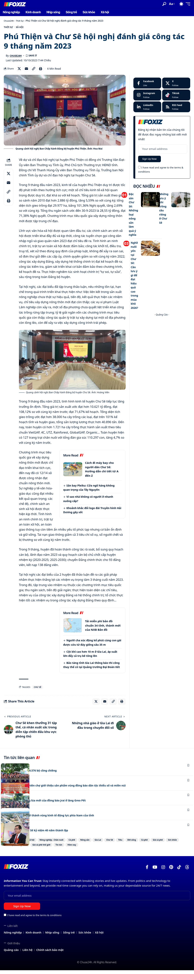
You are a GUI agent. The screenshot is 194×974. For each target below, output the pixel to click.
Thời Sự (21, 20)
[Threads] (187, 871)
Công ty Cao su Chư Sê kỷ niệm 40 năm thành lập (40, 833)
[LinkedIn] (147, 109)
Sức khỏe (49, 848)
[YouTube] (155, 871)
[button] (164, 4)
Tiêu (152, 843)
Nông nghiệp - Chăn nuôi (60, 843)
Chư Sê (37, 689)
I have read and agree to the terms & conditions (34, 919)
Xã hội (24, 28)
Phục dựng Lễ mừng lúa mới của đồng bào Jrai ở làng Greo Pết (50, 804)
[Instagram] (147, 97)
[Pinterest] (171, 871)
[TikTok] (179, 871)
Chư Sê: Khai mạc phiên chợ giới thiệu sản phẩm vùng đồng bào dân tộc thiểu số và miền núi (73, 789)
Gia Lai (121, 843)
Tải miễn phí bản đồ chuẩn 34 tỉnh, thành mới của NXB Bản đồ (103, 628)
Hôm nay (147, 848)
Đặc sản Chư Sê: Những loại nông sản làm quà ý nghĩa (133, 215)
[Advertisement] (161, 334)
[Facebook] (147, 85)
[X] (176, 85)
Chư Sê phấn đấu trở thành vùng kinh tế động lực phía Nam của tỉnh (55, 819)
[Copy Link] (36, 70)
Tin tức (130, 848)
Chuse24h (9, 20)
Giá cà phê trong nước (75, 848)
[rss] (176, 109)
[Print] (44, 70)
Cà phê (86, 843)
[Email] (28, 70)
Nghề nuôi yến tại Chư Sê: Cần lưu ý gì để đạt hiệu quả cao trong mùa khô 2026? (134, 271)
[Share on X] (19, 70)
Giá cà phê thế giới (106, 848)
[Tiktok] (176, 97)
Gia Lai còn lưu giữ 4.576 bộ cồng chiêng (34, 774)
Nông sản (103, 843)
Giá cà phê (30, 848)
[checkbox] (139, 170)
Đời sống (168, 843)
